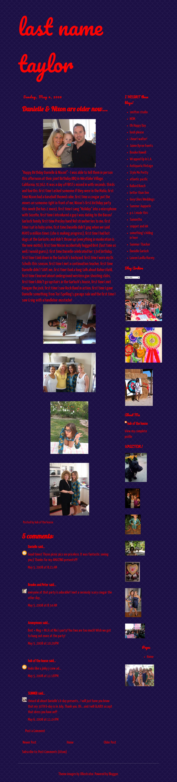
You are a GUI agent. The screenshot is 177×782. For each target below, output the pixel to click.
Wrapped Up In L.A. (141, 159)
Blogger (113, 774)
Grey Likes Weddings (142, 199)
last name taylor (60, 45)
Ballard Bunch (138, 186)
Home (70, 742)
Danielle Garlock (139, 251)
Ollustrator (86, 774)
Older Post (110, 742)
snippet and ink (139, 226)
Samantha (136, 219)
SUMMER (32, 693)
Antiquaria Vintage (141, 166)
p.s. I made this (139, 213)
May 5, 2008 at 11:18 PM (43, 676)
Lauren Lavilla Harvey (142, 258)
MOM (132, 119)
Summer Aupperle (140, 206)
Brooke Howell (138, 152)
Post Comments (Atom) (52, 752)
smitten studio (139, 112)
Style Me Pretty (139, 173)
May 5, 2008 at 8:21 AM (42, 567)
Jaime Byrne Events (141, 146)
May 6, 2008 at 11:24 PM (43, 719)
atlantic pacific (139, 179)
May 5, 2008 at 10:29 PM (43, 643)
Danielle (32, 547)
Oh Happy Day (138, 126)
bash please (137, 132)
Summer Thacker (140, 244)
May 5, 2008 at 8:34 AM (42, 605)
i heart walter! (138, 139)
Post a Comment (35, 731)
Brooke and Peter (38, 585)
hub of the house (38, 661)
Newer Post (29, 742)
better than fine (139, 193)
